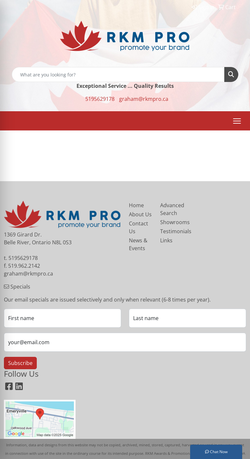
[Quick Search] (118, 74)
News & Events (138, 244)
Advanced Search (172, 209)
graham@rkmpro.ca (143, 98)
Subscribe (20, 363)
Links (166, 240)
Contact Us (138, 227)
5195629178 (100, 98)
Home (136, 205)
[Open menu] (236, 121)
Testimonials (172, 231)
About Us (140, 214)
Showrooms (172, 222)
